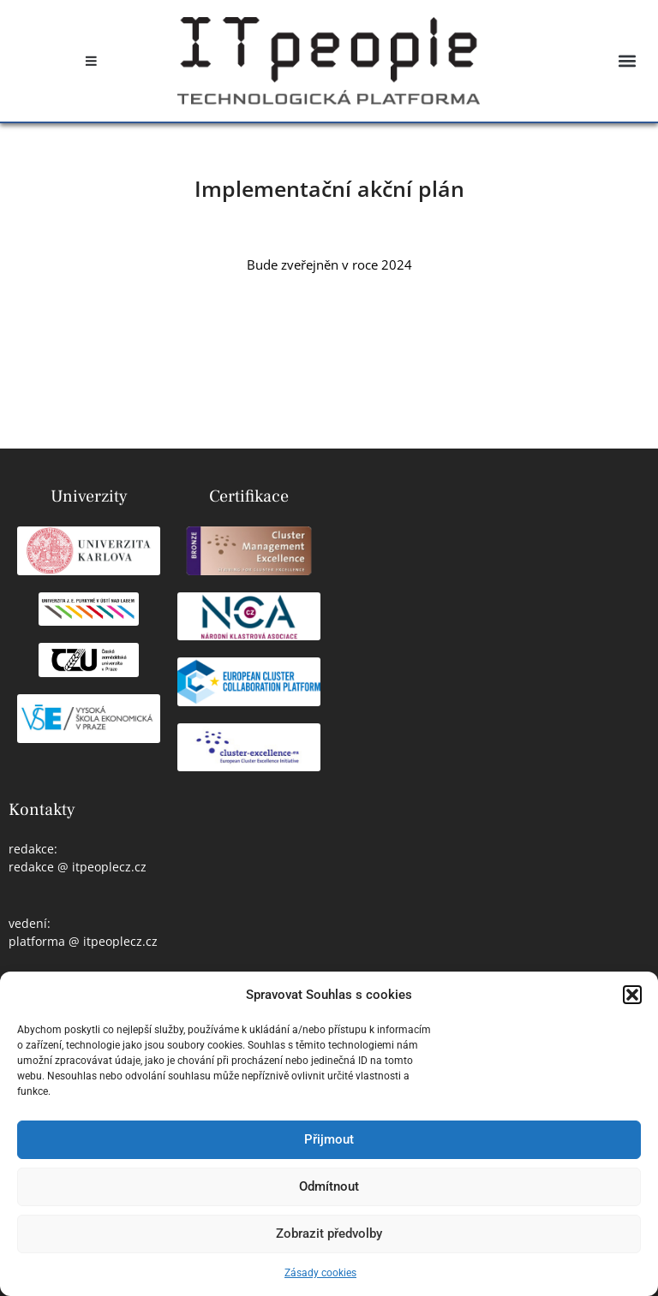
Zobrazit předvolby (329, 1233)
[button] (632, 994)
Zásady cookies (320, 1273)
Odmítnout (329, 1186)
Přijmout (329, 1139)
